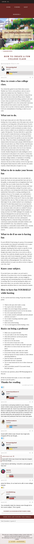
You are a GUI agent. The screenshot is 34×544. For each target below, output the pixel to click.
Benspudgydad (6, 63)
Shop (26, 7)
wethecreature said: (7, 456)
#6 (32, 502)
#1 (32, 77)
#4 (32, 452)
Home (8, 7)
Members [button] (16, 14)
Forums (17, 7)
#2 (32, 402)
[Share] (30, 78)
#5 (32, 480)
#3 (32, 431)
